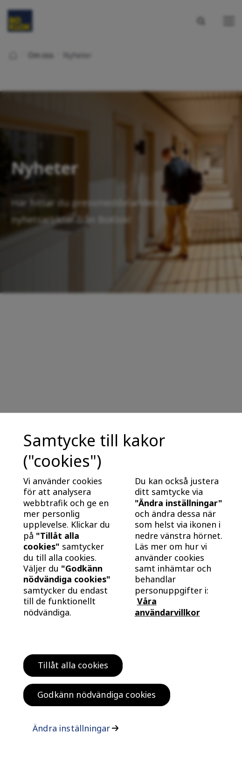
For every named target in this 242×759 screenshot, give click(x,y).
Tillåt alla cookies (73, 668)
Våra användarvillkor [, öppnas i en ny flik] (167, 610)
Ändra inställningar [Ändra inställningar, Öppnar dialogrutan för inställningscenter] (71, 731)
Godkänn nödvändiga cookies (96, 697)
